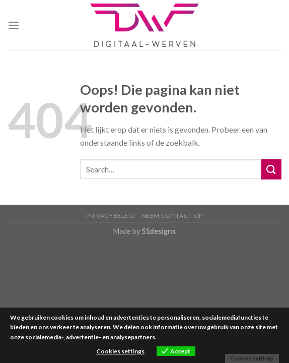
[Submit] (271, 169)
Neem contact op (172, 215)
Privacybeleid (110, 215)
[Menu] (14, 25)
